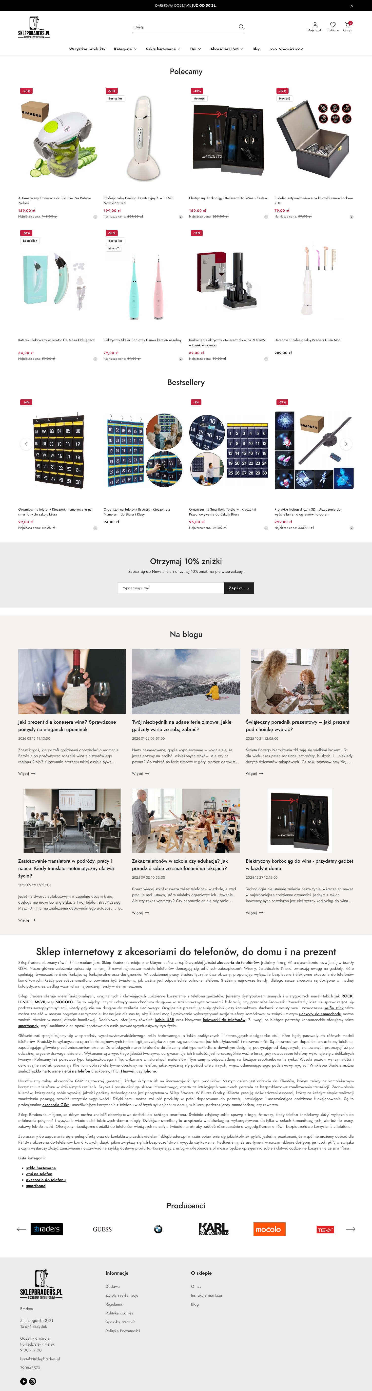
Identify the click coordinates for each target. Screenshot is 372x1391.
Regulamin (114, 1304)
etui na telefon (77, 1071)
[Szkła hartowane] (163, 49)
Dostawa (113, 1286)
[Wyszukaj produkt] (189, 27)
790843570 (30, 1368)
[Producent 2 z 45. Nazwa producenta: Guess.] (102, 1229)
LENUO (25, 1002)
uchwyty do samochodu (320, 1014)
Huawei (127, 1071)
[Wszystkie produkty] (87, 49)
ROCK (347, 996)
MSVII (40, 1002)
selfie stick (334, 1008)
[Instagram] (32, 1381)
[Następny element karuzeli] (351, 1229)
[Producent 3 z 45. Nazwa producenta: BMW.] (158, 1229)
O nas (196, 1286)
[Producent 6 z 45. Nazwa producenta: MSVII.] (325, 1229)
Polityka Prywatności (123, 1331)
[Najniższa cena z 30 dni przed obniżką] (95, 216)
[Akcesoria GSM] (227, 49)
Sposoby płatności (121, 1322)
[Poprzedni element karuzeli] (21, 1229)
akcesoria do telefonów (238, 962)
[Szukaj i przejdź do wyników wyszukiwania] (241, 27)
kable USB (164, 1020)
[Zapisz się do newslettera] (171, 588)
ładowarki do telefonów (224, 1020)
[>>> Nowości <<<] (286, 49)
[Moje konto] (315, 27)
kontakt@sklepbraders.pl (40, 1359)
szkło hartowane (46, 1071)
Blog (195, 1304)
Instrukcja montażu (206, 1295)
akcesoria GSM (55, 1105)
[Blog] (257, 49)
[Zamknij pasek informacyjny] (352, 5)
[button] (125, 49)
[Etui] (195, 49)
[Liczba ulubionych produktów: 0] (333, 27)
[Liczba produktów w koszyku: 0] (347, 27)
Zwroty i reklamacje (122, 1295)
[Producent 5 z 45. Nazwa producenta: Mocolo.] (269, 1229)
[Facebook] (23, 1381)
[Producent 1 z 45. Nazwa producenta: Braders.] (47, 1229)
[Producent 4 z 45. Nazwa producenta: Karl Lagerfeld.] (214, 1229)
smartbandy (28, 1026)
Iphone (150, 1071)
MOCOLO (64, 1002)
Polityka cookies (119, 1313)
